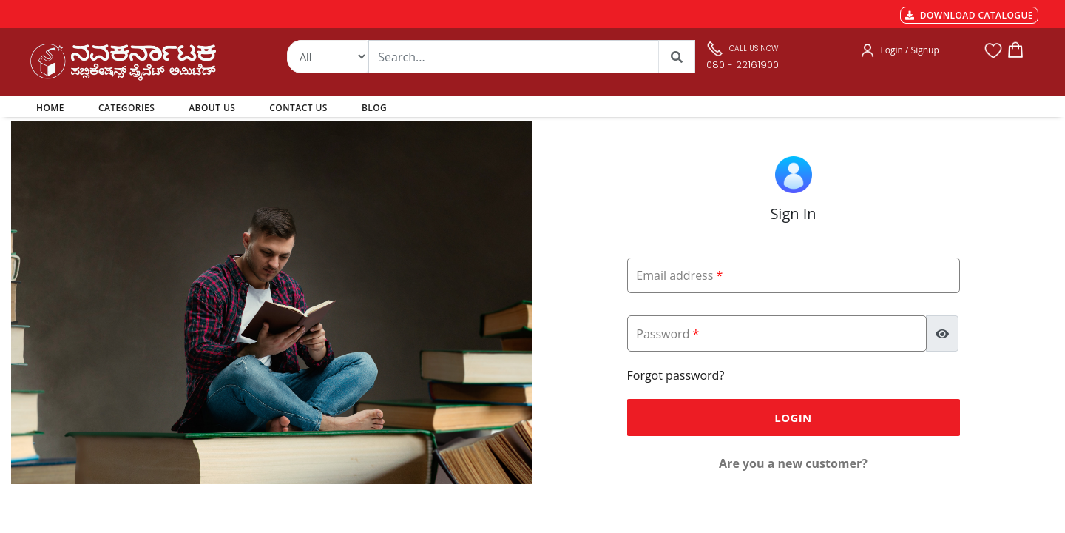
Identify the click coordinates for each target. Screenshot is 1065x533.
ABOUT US (212, 107)
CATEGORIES (126, 107)
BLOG (374, 107)
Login (792, 417)
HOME (53, 107)
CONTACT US (298, 107)
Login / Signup (910, 50)
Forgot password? (676, 375)
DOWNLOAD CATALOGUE (969, 15)
